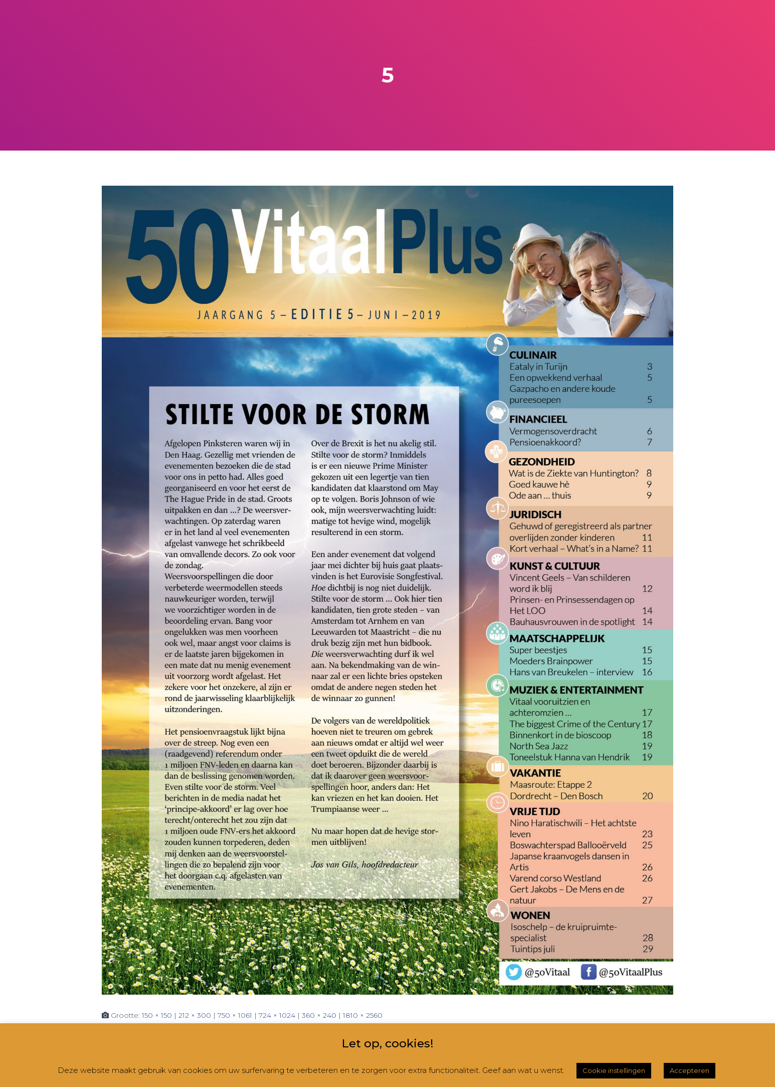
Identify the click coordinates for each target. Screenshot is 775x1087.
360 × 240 (319, 1015)
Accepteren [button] (689, 1070)
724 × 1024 (277, 1015)
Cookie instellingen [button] (614, 1070)
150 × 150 (157, 1015)
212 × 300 (194, 1015)
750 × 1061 (235, 1015)
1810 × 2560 (362, 1015)
